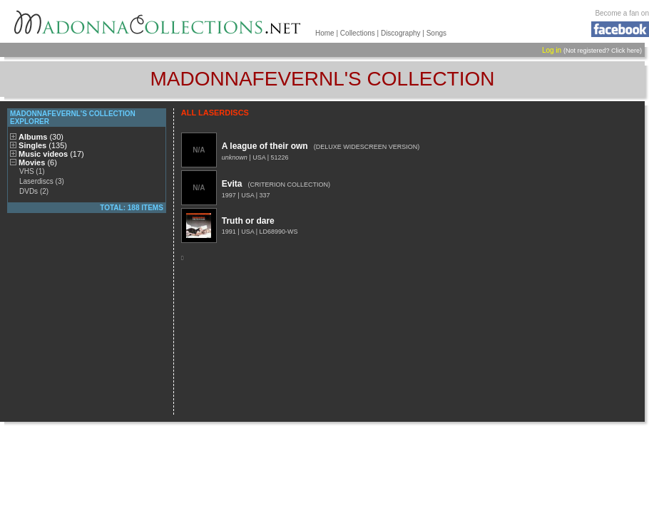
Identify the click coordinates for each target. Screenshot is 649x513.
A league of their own (265, 146)
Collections (357, 33)
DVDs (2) (33, 191)
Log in (551, 50)
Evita (232, 184)
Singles (43, 145)
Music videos (51, 154)
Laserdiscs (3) (41, 181)
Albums (41, 137)
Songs (436, 33)
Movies (38, 162)
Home (324, 33)
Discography (401, 33)
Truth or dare (248, 221)
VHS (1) (32, 171)
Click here (625, 50)
